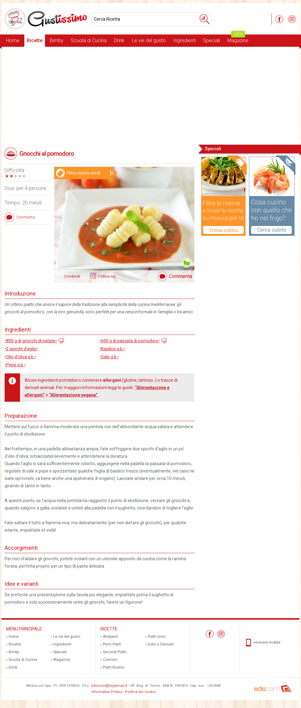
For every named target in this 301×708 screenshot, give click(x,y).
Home (12, 40)
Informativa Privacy (107, 692)
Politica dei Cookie (140, 692)
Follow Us (106, 276)
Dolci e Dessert (161, 644)
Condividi (72, 276)
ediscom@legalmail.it (109, 686)
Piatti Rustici (113, 667)
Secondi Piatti (114, 652)
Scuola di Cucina (89, 40)
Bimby (56, 40)
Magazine (237, 38)
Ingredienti (184, 40)
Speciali (211, 40)
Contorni (110, 660)
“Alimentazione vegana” (74, 394)
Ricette (35, 40)
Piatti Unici (157, 636)
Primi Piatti (112, 644)
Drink (119, 40)
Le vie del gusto (149, 40)
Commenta (180, 276)
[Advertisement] (150, 95)
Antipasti (110, 636)
